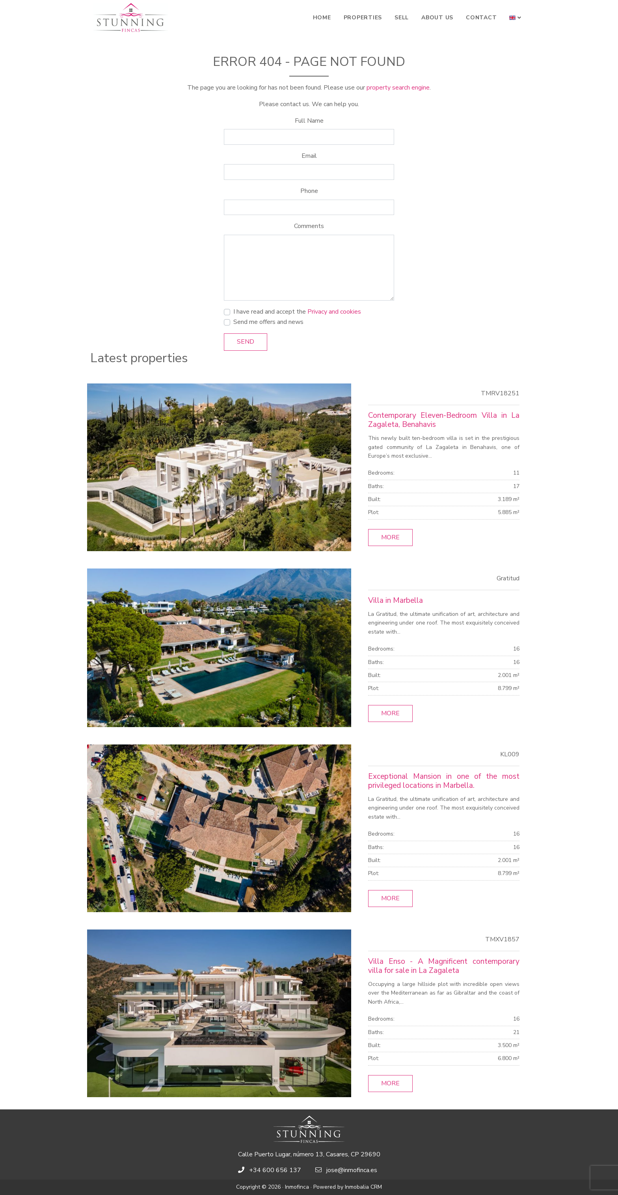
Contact (481, 17)
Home (322, 17)
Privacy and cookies (334, 311)
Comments (309, 226)
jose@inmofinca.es (351, 1170)
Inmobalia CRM (363, 1187)
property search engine (398, 87)
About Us (437, 17)
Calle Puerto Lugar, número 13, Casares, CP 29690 (309, 1154)
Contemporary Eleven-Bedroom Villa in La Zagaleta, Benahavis (443, 420)
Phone (309, 191)
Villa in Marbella (395, 600)
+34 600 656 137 (275, 1170)
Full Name (309, 120)
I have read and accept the (297, 311)
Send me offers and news (268, 322)
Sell (402, 17)
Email (309, 155)
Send (245, 341)
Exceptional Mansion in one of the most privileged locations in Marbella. (443, 781)
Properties (363, 17)
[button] (515, 17)
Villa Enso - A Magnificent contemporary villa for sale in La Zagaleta (443, 966)
